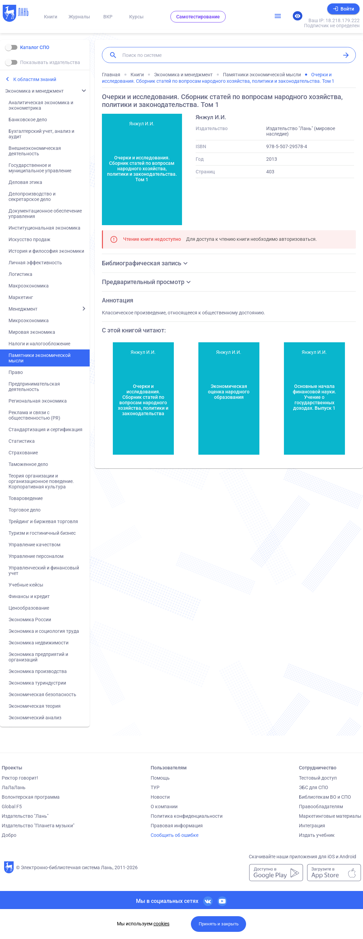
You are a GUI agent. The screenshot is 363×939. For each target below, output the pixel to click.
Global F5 (12, 806)
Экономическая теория (35, 706)
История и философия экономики (46, 251)
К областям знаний (34, 79)
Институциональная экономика (44, 228)
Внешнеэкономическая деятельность (35, 150)
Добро (9, 835)
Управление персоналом (36, 556)
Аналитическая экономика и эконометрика (41, 105)
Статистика (22, 441)
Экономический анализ (35, 717)
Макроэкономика (29, 285)
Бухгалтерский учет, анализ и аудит (41, 133)
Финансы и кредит (29, 596)
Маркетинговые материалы (330, 816)
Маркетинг (21, 297)
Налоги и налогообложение (39, 343)
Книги (50, 16)
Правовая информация (177, 825)
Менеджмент (23, 309)
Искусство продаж (29, 239)
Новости (160, 797)
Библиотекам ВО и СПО (325, 797)
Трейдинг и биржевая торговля (43, 521)
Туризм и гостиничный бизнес (42, 533)
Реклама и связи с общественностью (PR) (34, 415)
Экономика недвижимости (39, 642)
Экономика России (30, 619)
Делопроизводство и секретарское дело (32, 196)
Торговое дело (25, 510)
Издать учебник (317, 835)
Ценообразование (29, 608)
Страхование (23, 452)
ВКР (107, 16)
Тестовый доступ (318, 778)
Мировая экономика (32, 332)
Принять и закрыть (219, 923)
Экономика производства (38, 671)
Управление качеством (34, 544)
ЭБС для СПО (313, 787)
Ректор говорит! (20, 778)
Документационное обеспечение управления (45, 213)
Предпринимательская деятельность (34, 386)
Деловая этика (25, 182)
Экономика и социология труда (44, 631)
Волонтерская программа (31, 797)
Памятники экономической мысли (40, 358)
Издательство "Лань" (25, 816)
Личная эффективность (35, 262)
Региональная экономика (38, 401)
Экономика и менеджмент (34, 91)
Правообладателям (321, 806)
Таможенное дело (28, 464)
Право (16, 372)
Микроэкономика (29, 320)
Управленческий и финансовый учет (44, 570)
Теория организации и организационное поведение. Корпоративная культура (41, 481)
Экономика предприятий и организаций (38, 657)
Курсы (136, 16)
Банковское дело (28, 119)
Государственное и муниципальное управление (40, 167)
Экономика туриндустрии (37, 683)
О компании (164, 806)
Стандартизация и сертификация (45, 429)
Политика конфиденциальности (187, 816)
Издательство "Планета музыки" (38, 825)
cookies (161, 923)
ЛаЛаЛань (14, 787)
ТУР (155, 787)
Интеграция (312, 825)
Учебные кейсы (26, 585)
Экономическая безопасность (42, 694)
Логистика (20, 274)
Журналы (79, 16)
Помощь (160, 778)
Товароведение (26, 498)
